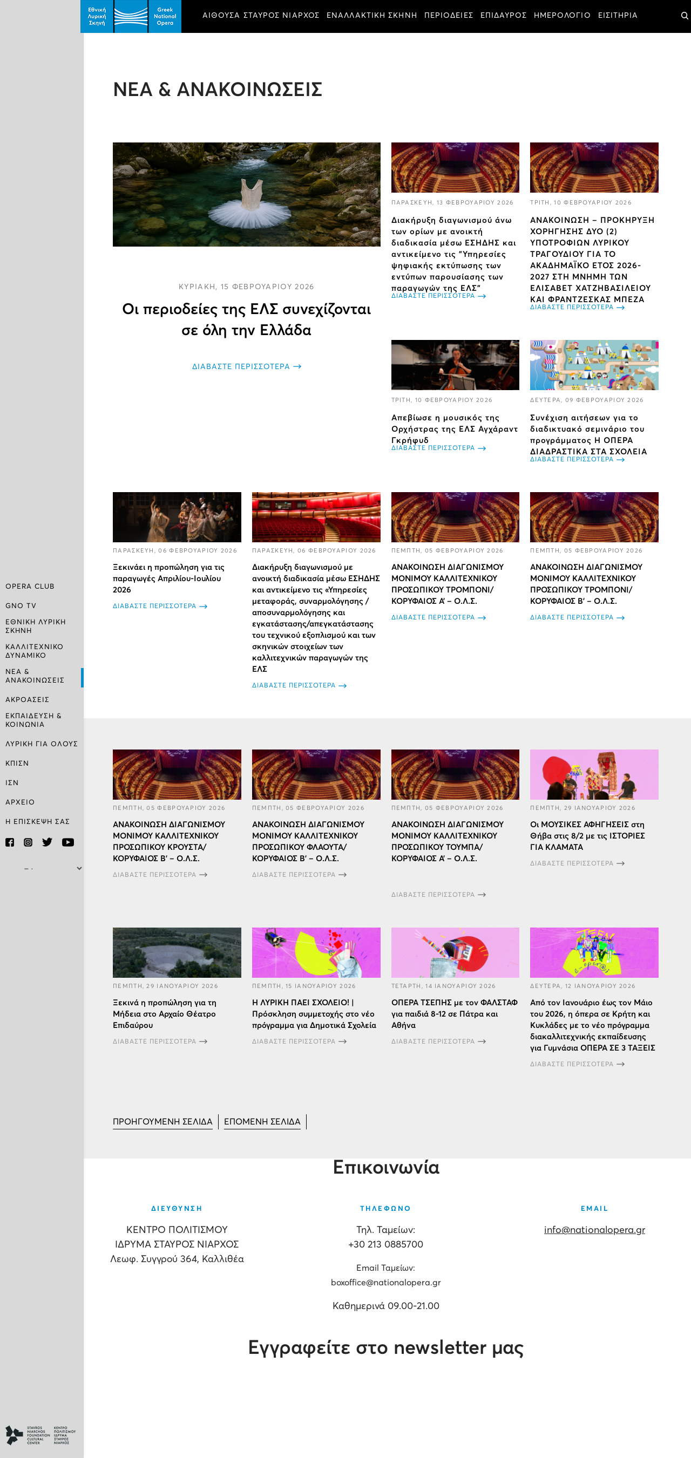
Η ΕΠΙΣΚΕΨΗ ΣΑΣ (37, 821)
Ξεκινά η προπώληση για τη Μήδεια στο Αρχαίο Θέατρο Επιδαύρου (168, 1024)
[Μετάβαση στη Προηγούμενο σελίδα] (166, 1132)
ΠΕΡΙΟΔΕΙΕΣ (452, 16)
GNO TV (21, 607)
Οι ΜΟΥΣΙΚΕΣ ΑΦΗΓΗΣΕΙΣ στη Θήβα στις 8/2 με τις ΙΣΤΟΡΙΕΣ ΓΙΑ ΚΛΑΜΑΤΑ (588, 846)
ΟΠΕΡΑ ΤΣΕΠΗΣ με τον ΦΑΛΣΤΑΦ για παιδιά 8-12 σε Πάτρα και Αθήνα (456, 1024)
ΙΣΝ (12, 782)
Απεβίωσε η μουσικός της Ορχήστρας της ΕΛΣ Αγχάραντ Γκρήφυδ (456, 428)
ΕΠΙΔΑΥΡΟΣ (507, 16)
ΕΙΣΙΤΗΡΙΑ (621, 16)
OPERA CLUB (30, 588)
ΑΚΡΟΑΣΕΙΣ (27, 700)
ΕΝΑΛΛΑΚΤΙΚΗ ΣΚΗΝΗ (375, 16)
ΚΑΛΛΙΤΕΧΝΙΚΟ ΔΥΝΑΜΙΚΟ (34, 652)
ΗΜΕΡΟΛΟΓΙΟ (565, 16)
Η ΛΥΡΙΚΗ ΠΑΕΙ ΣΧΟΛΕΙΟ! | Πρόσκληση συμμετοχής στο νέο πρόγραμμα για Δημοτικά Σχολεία (316, 1024)
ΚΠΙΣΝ (17, 763)
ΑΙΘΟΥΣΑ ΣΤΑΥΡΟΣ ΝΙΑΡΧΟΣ (264, 16)
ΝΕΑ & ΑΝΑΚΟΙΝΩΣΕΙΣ (35, 676)
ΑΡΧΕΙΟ (20, 802)
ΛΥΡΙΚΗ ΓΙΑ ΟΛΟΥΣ (41, 743)
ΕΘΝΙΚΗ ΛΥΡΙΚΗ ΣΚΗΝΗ (35, 628)
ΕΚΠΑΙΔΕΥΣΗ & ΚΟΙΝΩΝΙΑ (33, 720)
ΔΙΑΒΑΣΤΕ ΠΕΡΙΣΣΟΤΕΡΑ (243, 366)
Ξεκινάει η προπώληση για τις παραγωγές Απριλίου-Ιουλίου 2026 (172, 578)
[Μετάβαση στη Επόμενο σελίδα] (265, 1132)
